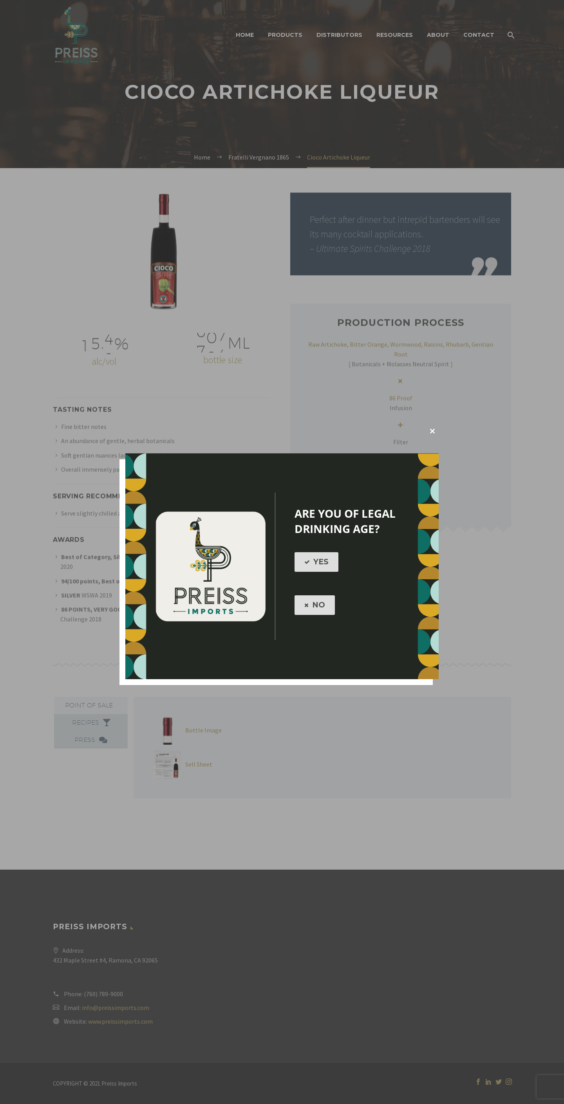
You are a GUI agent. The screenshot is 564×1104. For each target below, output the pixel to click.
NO (314, 605)
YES (316, 562)
